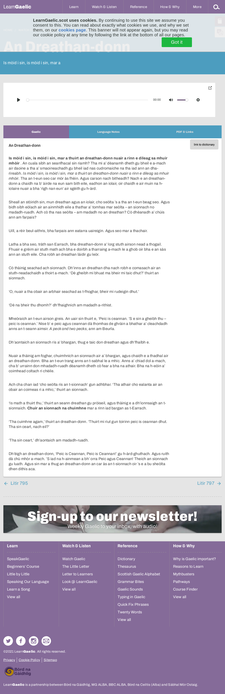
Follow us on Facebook (21, 641)
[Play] (19, 100)
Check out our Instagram (33, 641)
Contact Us (46, 641)
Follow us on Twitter (8, 641)
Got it (177, 42)
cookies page (72, 30)
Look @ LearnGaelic (79, 582)
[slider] (87, 100)
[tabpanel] (112, 307)
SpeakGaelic (18, 559)
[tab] (36, 131)
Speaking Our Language (28, 582)
